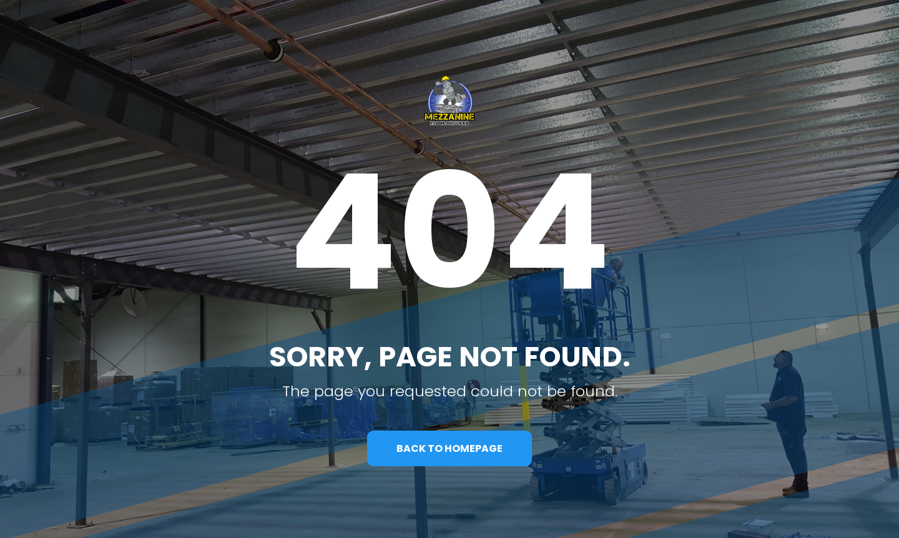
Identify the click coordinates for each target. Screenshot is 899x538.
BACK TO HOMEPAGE (449, 448)
